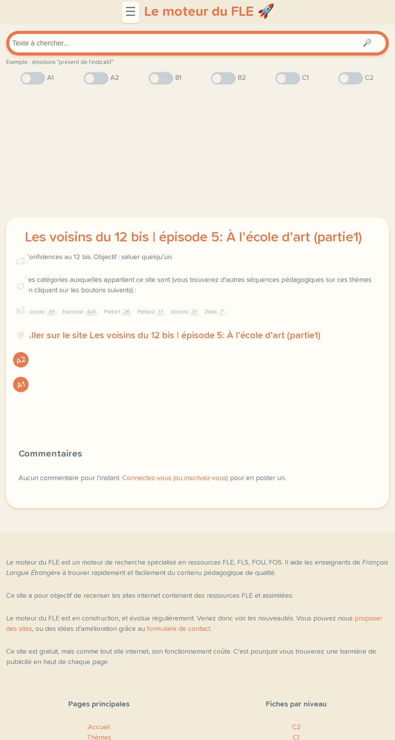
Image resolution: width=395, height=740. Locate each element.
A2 (21, 360)
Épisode (40, 312)
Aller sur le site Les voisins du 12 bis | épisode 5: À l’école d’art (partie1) (173, 335)
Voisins (185, 312)
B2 (21, 311)
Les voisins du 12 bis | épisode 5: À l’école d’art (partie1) (193, 237)
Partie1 (118, 312)
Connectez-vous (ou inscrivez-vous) (175, 478)
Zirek (215, 312)
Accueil (99, 727)
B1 (21, 336)
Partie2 (151, 312)
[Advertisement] (197, 151)
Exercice (80, 312)
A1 (21, 385)
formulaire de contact (178, 628)
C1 (20, 286)
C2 (21, 261)
